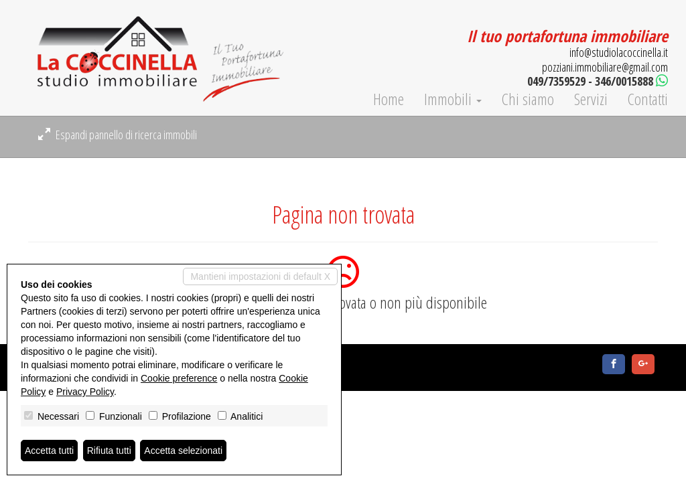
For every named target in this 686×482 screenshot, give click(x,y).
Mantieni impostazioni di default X (260, 276)
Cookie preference (179, 378)
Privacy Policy (85, 391)
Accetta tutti (49, 450)
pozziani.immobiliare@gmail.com (605, 67)
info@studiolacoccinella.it (618, 52)
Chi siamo (528, 99)
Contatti (648, 99)
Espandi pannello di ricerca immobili (117, 135)
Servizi (591, 99)
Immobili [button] (453, 99)
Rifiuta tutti (109, 450)
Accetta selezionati (183, 450)
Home (388, 99)
